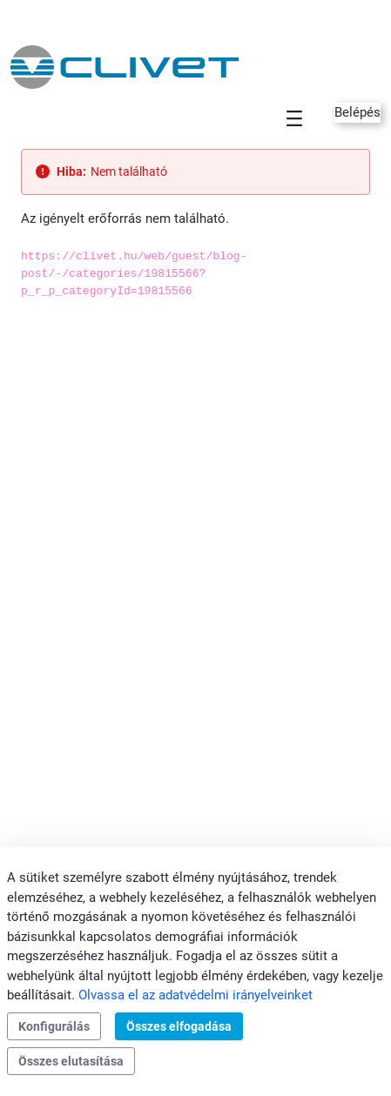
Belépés (357, 112)
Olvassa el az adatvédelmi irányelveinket (195, 995)
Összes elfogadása (179, 1026)
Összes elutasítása (71, 1061)
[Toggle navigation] (294, 118)
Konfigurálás (54, 1026)
